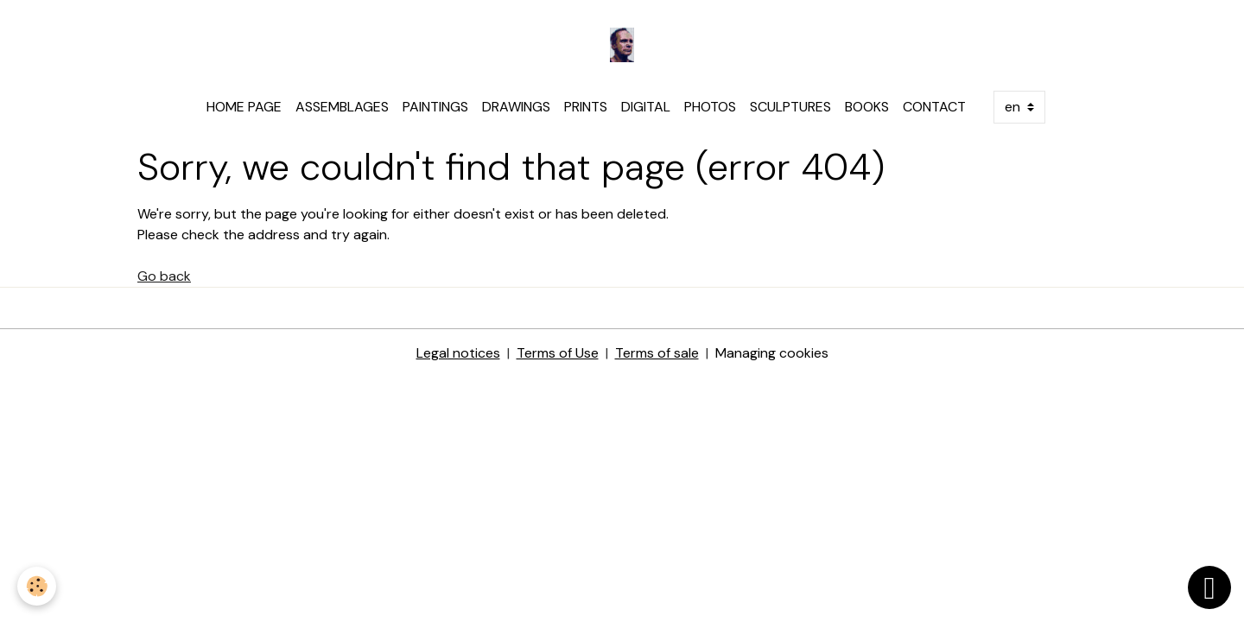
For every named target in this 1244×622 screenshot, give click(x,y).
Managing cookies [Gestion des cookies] (771, 353)
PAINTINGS (435, 107)
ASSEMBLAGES (342, 107)
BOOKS (867, 107)
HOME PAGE (244, 107)
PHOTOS (710, 107)
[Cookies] (36, 586)
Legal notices (458, 353)
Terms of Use (558, 353)
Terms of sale (657, 353)
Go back (164, 276)
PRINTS (585, 107)
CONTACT (934, 107)
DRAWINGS (516, 107)
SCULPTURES (790, 107)
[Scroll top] (1209, 587)
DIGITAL (645, 107)
